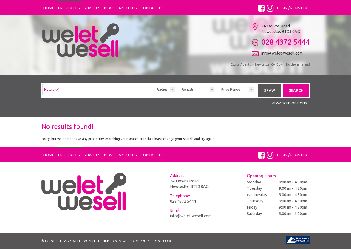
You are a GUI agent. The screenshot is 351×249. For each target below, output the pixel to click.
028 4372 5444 (183, 201)
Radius (162, 89)
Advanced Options (289, 103)
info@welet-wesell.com (190, 216)
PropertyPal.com (155, 241)
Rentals (188, 89)
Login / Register (292, 8)
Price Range (230, 89)
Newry (52, 89)
